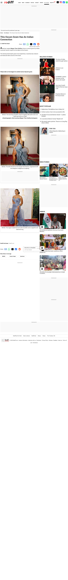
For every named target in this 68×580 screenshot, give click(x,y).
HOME (19, 2)
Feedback (55, 340)
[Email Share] (24, 44)
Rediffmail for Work (17, 335)
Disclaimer (39, 340)
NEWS (23, 2)
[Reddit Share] (38, 44)
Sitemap (50, 340)
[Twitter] (58, 2)
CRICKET (37, 2)
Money (39, 335)
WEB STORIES (44, 162)
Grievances (35, 342)
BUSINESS (27, 2)
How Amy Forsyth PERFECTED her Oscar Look (61, 87)
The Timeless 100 (51, 335)
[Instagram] (61, 2)
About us (60, 340)
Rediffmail (34, 335)
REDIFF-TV (52, 2)
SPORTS (41, 2)
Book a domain (26, 335)
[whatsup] (67, 2)
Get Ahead (6, 32)
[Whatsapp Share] (27, 44)
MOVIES (32, 2)
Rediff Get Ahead (6, 43)
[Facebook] (64, 2)
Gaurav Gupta (13, 256)
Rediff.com (15, 340)
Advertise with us (32, 340)
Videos (43, 335)
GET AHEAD (46, 2)
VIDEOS (42, 211)
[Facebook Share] (34, 44)
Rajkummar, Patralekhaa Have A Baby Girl (52, 109)
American (22, 256)
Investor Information (23, 340)
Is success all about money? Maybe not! (52, 118)
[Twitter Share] (31, 44)
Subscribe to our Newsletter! (29, 247)
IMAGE (3, 256)
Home (1, 32)
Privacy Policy (45, 340)
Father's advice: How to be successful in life (53, 112)
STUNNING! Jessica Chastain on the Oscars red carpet (60, 78)
